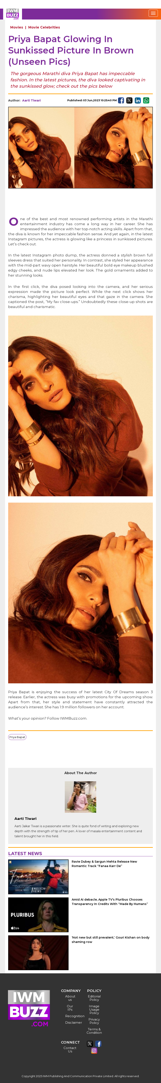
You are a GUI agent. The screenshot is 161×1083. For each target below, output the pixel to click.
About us (70, 998)
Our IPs (70, 1007)
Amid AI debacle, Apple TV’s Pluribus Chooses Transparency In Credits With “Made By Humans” (110, 902)
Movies (16, 27)
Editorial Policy (94, 998)
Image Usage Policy (94, 1009)
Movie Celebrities (44, 27)
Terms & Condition (94, 1031)
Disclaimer (70, 1022)
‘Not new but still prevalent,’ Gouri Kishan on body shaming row (110, 940)
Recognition (70, 1016)
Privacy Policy (94, 1021)
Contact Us (70, 1049)
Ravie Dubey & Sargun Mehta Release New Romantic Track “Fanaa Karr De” (104, 864)
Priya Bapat (17, 737)
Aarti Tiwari (31, 100)
